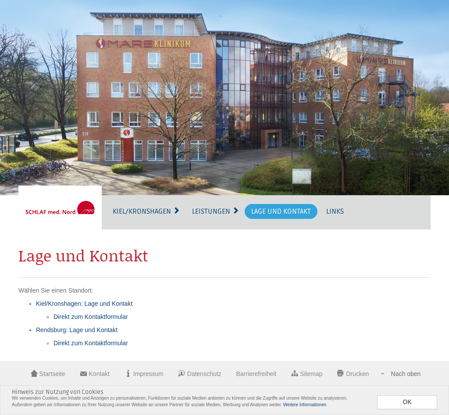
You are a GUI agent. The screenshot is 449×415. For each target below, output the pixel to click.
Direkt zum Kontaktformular (90, 316)
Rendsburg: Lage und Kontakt (77, 329)
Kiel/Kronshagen (146, 211)
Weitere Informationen (304, 404)
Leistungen (215, 211)
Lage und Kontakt (281, 211)
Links (335, 211)
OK (407, 401)
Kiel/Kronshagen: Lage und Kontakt (84, 303)
